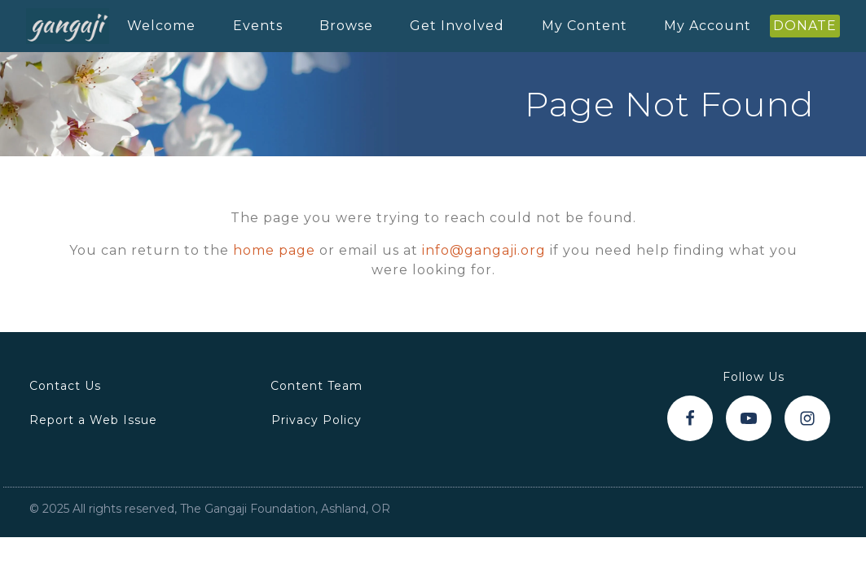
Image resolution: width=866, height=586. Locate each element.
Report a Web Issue (93, 420)
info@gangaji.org (484, 250)
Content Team (316, 385)
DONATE (805, 25)
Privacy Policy (316, 420)
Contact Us (65, 385)
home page (274, 250)
